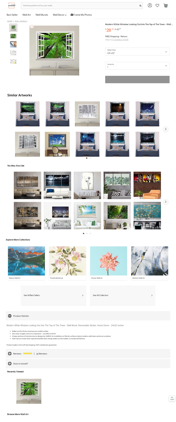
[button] (166, 129)
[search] (140, 5)
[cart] (166, 6)
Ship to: (116, 39)
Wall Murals (41, 14)
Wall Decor (60, 14)
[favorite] (157, 5)
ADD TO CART (137, 79)
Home (10, 21)
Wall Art (26, 14)
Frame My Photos (81, 14)
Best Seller (12, 14)
